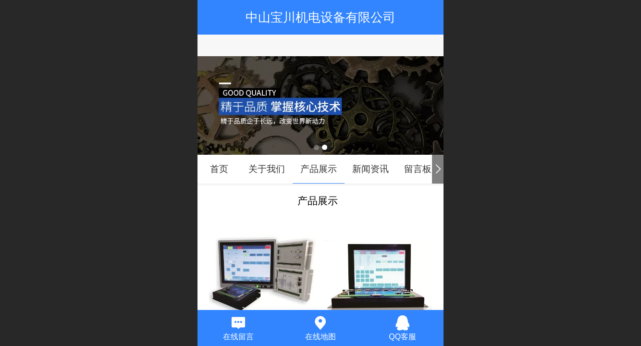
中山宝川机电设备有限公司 (320, 17)
